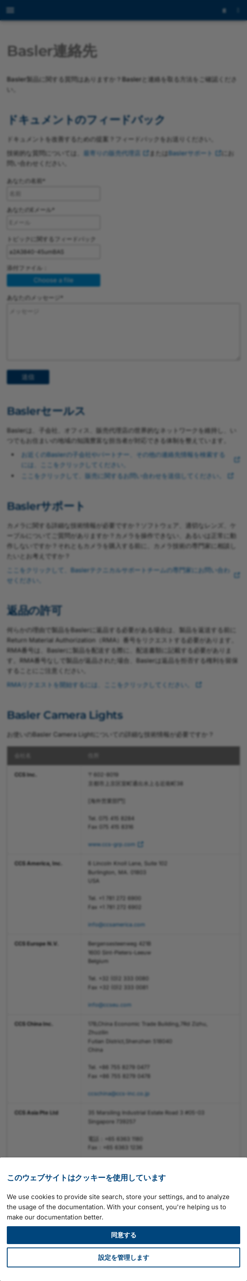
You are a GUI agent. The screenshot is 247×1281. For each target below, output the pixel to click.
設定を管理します (123, 1257)
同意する (123, 1235)
